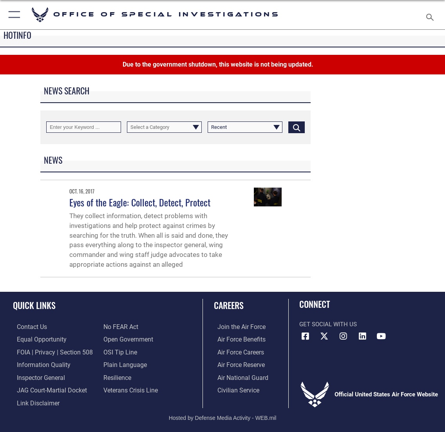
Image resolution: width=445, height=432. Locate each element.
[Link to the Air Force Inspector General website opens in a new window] (36, 376)
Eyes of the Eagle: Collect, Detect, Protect (139, 202)
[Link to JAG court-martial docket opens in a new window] (46, 388)
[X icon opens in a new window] (324, 336)
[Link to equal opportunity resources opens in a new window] (36, 339)
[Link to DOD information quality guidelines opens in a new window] (38, 363)
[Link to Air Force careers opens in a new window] (237, 351)
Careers (229, 305)
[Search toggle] (431, 15)
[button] (12, 14)
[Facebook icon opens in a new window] (305, 336)
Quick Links (34, 305)
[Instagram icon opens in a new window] (343, 336)
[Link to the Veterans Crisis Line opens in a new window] (129, 388)
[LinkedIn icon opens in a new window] (362, 336)
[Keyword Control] (83, 127)
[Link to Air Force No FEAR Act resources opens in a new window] (120, 327)
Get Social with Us (328, 324)
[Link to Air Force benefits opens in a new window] (237, 339)
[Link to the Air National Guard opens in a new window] (238, 376)
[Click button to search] (296, 127)
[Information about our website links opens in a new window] (33, 400)
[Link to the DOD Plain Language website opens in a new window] (123, 363)
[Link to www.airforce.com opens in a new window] (237, 327)
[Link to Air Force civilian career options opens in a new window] (234, 388)
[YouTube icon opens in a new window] (381, 336)
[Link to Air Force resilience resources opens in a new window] (116, 376)
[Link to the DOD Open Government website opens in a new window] (126, 339)
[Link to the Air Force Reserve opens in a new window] (237, 363)
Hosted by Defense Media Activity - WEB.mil (223, 414)
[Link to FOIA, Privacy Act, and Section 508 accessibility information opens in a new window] (49, 351)
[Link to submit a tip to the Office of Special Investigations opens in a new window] (119, 351)
